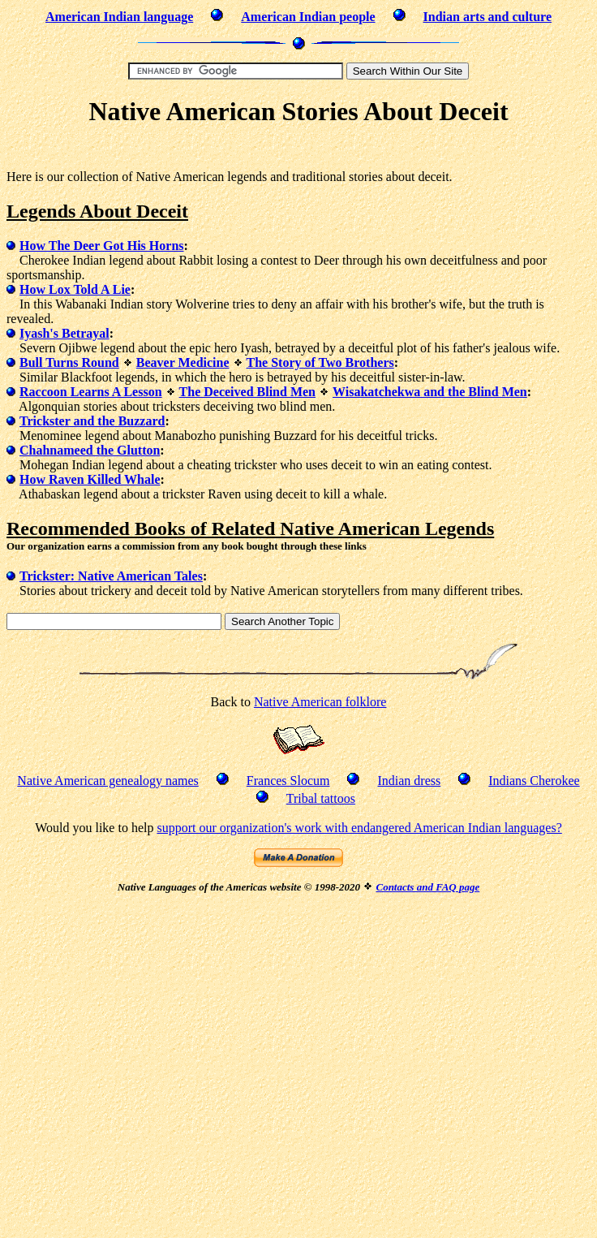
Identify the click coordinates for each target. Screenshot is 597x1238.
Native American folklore (320, 702)
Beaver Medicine (183, 362)
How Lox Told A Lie (75, 289)
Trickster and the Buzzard (92, 421)
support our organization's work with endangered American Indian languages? (359, 828)
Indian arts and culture (487, 17)
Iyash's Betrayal (64, 333)
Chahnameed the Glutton (89, 450)
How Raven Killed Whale (90, 479)
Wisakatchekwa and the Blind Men (430, 392)
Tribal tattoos (320, 798)
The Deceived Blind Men (247, 392)
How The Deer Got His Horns (101, 245)
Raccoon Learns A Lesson (90, 392)
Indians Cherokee (533, 780)
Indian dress (408, 780)
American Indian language (119, 17)
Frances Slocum (288, 780)
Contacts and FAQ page (427, 887)
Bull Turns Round (69, 362)
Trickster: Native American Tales (111, 576)
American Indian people (308, 17)
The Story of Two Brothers (320, 362)
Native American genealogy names (107, 780)
